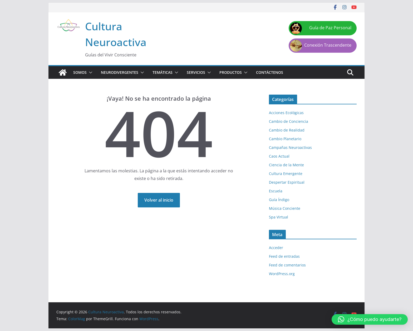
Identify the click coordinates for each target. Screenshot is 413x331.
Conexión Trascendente (327, 45)
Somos (80, 72)
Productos (230, 72)
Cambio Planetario (285, 138)
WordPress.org (282, 273)
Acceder (276, 247)
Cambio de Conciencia (288, 121)
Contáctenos (269, 72)
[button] (89, 72)
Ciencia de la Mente (286, 164)
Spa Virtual (278, 217)
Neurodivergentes (119, 72)
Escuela (275, 190)
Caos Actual (279, 156)
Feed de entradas (284, 256)
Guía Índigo (279, 199)
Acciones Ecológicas (286, 112)
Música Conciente (284, 208)
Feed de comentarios (287, 264)
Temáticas (163, 72)
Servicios (196, 72)
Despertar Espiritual (286, 182)
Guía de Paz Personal (330, 28)
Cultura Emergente (285, 173)
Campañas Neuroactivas (290, 147)
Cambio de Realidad (286, 130)
